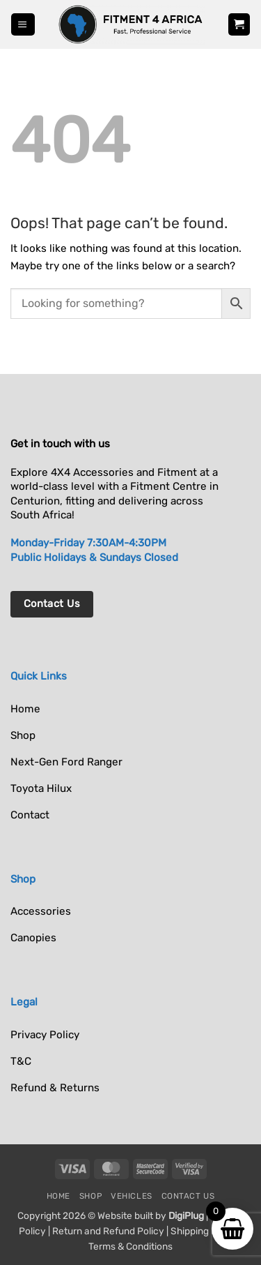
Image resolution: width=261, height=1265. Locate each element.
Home (58, 1196)
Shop (90, 1196)
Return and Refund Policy (108, 1230)
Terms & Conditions (130, 1246)
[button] (22, 24)
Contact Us (188, 1196)
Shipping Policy (204, 1230)
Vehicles (131, 1196)
